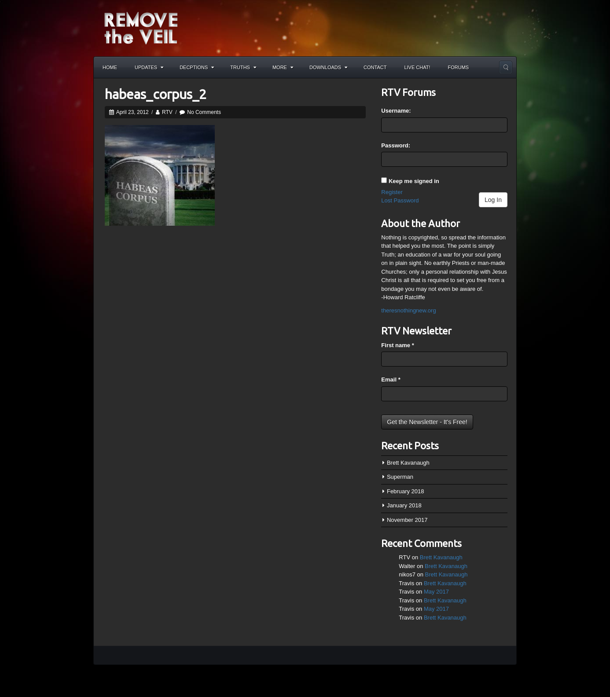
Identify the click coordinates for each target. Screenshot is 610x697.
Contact (375, 67)
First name (397, 345)
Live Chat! (417, 67)
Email (390, 379)
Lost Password (400, 200)
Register (391, 192)
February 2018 (405, 491)
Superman (400, 476)
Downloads (328, 67)
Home (110, 67)
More (282, 67)
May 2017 (436, 591)
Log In (493, 199)
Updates (149, 67)
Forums (458, 67)
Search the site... (505, 67)
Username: (396, 110)
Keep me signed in (414, 181)
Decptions (197, 67)
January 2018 (404, 505)
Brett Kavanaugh (408, 462)
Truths (243, 67)
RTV (167, 112)
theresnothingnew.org (408, 310)
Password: (395, 145)
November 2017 (407, 520)
